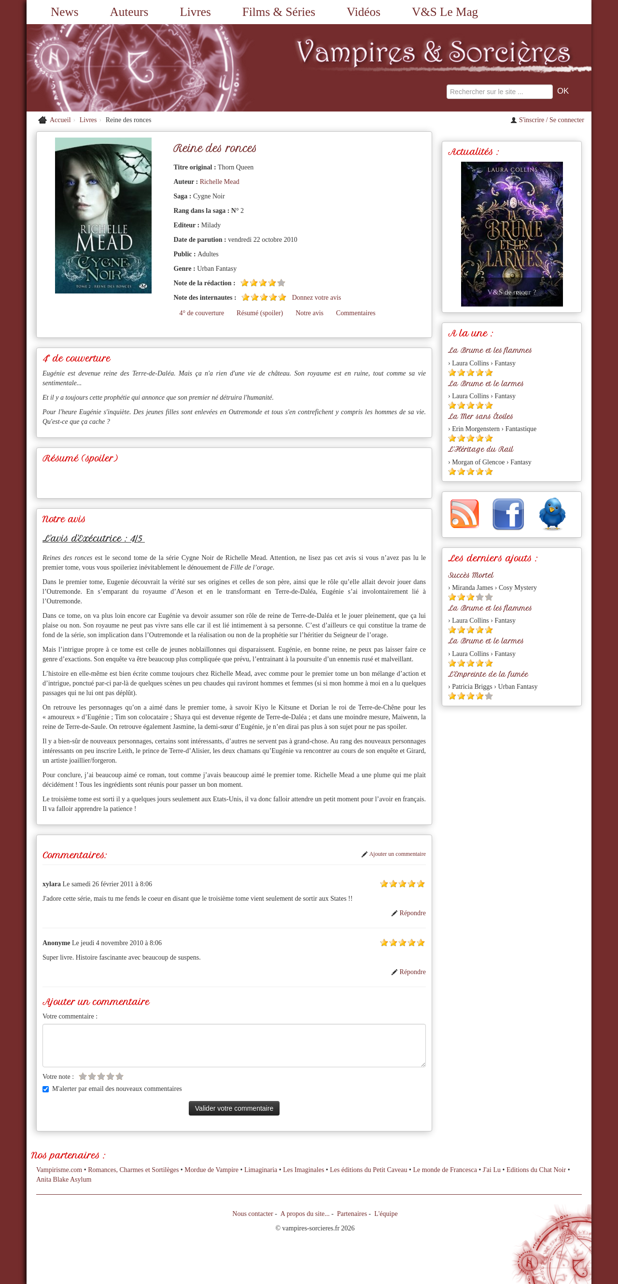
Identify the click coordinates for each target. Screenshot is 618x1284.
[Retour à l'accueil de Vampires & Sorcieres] (116, 68)
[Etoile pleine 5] (282, 297)
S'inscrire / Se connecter (547, 120)
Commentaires (356, 313)
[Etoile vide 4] (110, 1076)
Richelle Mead (219, 181)
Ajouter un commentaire (393, 854)
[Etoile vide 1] (83, 1076)
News (64, 11)
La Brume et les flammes (490, 350)
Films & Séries (278, 11)
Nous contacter (252, 1213)
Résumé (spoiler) (260, 313)
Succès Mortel (470, 575)
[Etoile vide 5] (281, 283)
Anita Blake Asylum (63, 1179)
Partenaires (352, 1213)
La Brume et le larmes (486, 384)
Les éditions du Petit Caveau (368, 1169)
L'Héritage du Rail (480, 449)
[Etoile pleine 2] (254, 283)
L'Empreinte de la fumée (488, 674)
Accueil (60, 120)
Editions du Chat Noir (536, 1169)
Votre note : (58, 1076)
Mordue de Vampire (211, 1169)
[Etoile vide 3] (101, 1076)
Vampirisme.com (59, 1169)
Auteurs (129, 11)
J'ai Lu (492, 1169)
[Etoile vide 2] (92, 1076)
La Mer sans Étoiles (480, 416)
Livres (195, 11)
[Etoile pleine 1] (244, 283)
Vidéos (363, 11)
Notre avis (309, 313)
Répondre (408, 913)
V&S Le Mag (445, 11)
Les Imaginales (303, 1169)
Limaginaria (260, 1169)
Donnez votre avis (316, 297)
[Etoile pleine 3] (263, 283)
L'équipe (385, 1213)
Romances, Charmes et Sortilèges (133, 1169)
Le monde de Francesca (445, 1169)
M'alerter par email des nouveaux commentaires (112, 1088)
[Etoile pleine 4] (272, 283)
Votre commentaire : (70, 1016)
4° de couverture (201, 313)
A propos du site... (305, 1213)
